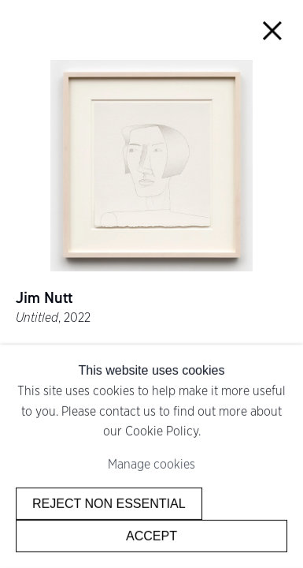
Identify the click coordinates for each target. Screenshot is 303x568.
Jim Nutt (44, 298)
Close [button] (272, 30)
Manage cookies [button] (151, 464)
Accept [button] (151, 536)
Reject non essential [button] (109, 503)
